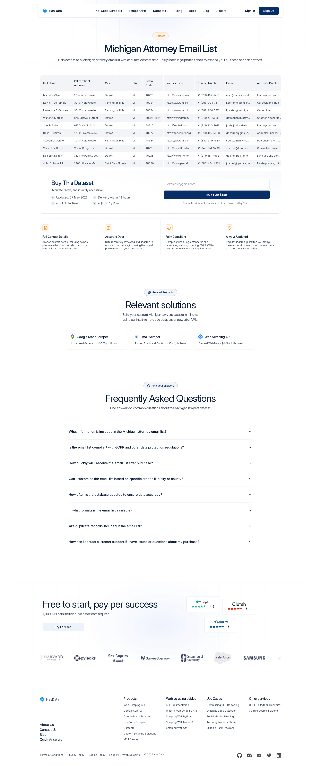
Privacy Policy (76, 754)
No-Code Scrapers (108, 10)
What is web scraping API (181, 710)
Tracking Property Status (221, 722)
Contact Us (48, 730)
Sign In (250, 10)
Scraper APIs (138, 10)
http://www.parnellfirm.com (183, 163)
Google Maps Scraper (137, 716)
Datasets (159, 10)
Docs (192, 10)
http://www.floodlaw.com (182, 148)
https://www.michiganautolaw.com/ (187, 102)
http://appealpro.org (179, 133)
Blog (206, 10)
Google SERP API (134, 710)
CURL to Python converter (265, 705)
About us (47, 725)
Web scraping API (134, 705)
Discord (221, 10)
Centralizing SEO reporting (223, 705)
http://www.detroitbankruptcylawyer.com (191, 117)
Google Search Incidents (264, 710)
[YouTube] (259, 755)
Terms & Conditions (51, 754)
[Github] (239, 755)
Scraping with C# (176, 727)
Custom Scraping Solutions (140, 733)
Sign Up (269, 10)
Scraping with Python (179, 716)
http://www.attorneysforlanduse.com (189, 155)
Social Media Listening (220, 716)
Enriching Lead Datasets (221, 710)
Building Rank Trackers (220, 727)
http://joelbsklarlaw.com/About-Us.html (190, 125)
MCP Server (131, 739)
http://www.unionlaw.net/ (181, 95)
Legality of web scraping (124, 754)
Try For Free (63, 627)
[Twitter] (269, 755)
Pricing (177, 10)
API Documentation (177, 705)
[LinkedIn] (278, 755)
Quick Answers (51, 739)
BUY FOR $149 (216, 194)
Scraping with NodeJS (179, 722)
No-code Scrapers (135, 722)
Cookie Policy (96, 754)
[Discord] (249, 755)
